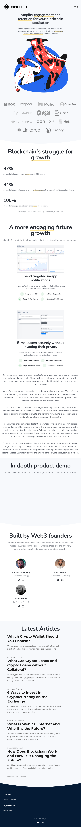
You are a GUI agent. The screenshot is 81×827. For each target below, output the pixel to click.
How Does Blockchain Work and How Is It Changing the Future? (32, 755)
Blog (76, 6)
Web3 (21, 748)
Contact (6, 799)
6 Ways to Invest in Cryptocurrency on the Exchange (27, 696)
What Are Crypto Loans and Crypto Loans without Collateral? (32, 665)
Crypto (20, 657)
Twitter (13, 799)
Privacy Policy (8, 810)
